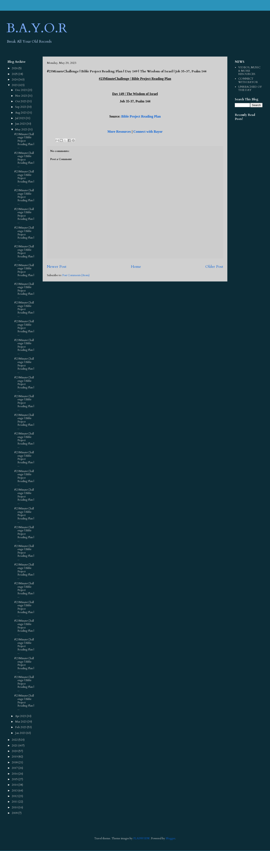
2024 (15, 80)
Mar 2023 (21, 722)
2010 (15, 807)
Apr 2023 (21, 716)
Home (136, 266)
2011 (15, 802)
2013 (15, 791)
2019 (15, 757)
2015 (15, 779)
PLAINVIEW (141, 838)
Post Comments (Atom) (76, 275)
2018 (15, 762)
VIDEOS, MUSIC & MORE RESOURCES (249, 71)
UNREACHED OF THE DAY (250, 88)
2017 (15, 768)
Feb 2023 (21, 727)
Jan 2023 (20, 733)
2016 (15, 774)
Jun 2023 (20, 124)
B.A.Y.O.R (36, 28)
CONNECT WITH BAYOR (248, 80)
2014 (15, 785)
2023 (15, 85)
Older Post (214, 266)
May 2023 (21, 129)
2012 (15, 796)
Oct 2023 (21, 101)
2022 (15, 740)
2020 (15, 751)
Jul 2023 (20, 118)
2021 (15, 746)
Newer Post (56, 266)
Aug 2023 (21, 113)
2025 (15, 74)
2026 (15, 68)
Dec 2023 (21, 90)
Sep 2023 (21, 107)
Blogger (170, 838)
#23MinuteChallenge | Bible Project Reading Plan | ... (24, 140)
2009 (15, 813)
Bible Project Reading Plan (141, 116)
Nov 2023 (21, 96)
